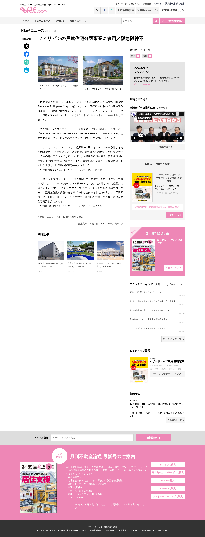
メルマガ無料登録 (172, 21)
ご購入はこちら (175, 215)
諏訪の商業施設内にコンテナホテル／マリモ (157, 312)
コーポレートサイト (46, 530)
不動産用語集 (125, 10)
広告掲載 (147, 4)
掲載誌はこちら (167, 147)
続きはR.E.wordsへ (142, 84)
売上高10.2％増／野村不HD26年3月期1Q (100, 223)
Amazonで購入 (168, 488)
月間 (157, 284)
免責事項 (123, 530)
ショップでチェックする (167, 374)
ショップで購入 (168, 464)
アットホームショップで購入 (168, 496)
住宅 (133, 56)
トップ (25, 21)
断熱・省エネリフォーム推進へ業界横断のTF (62, 217)
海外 (145, 56)
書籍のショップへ (147, 10)
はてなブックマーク (172, 284)
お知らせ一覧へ (175, 420)
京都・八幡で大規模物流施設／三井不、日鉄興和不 (157, 303)
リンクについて (160, 530)
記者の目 (60, 21)
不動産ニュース (42, 21)
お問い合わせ (134, 4)
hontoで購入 (167, 480)
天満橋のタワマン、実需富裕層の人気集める (157, 321)
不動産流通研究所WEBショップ (72, 530)
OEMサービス (110, 530)
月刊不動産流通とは (172, 10)
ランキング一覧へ (173, 339)
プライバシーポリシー (141, 530)
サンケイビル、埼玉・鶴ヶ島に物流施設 (157, 330)
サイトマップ (120, 4)
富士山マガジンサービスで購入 (168, 472)
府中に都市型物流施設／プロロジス (157, 294)
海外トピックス (78, 21)
